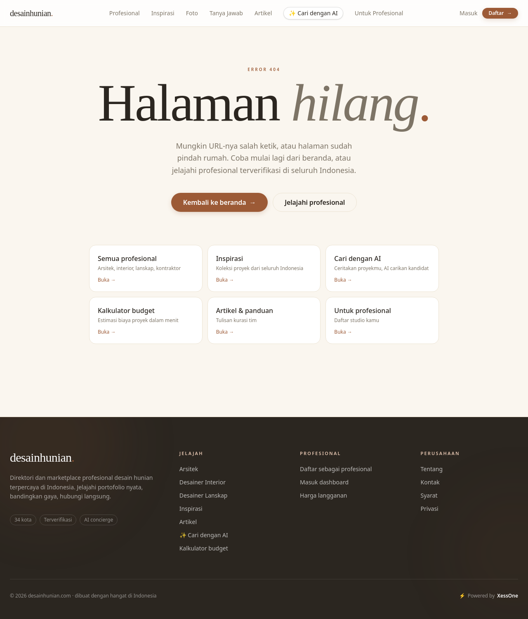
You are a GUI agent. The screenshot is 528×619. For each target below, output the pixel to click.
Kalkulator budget (203, 548)
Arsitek (188, 469)
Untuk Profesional (379, 13)
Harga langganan (323, 495)
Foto (192, 13)
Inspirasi (162, 13)
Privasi (429, 508)
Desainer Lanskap (203, 495)
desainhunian (31, 13)
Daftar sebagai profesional (336, 469)
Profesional (124, 13)
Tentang (432, 469)
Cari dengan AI (313, 13)
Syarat (429, 495)
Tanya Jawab (226, 13)
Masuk (468, 13)
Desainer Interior (202, 482)
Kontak (430, 482)
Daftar (500, 13)
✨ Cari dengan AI (203, 535)
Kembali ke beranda (219, 202)
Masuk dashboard (324, 482)
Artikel (263, 13)
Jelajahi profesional (315, 202)
